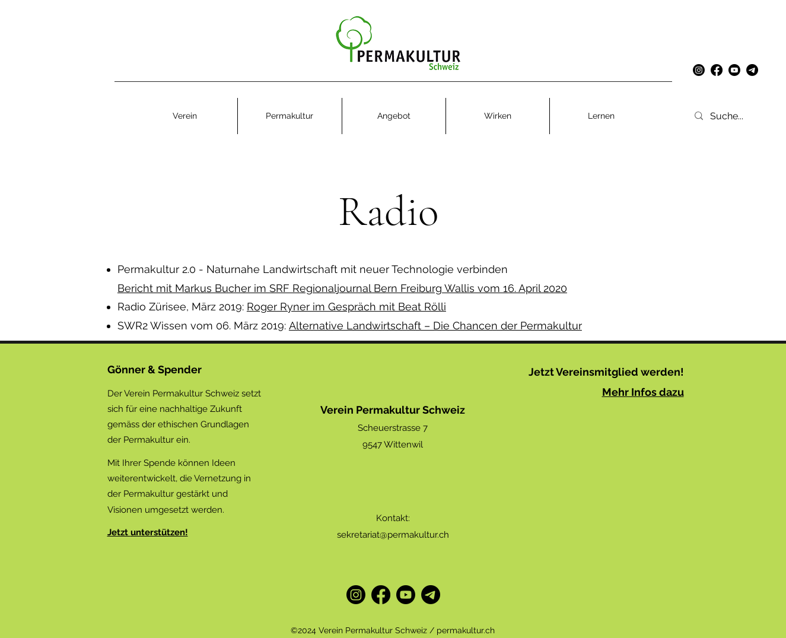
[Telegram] (430, 594)
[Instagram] (699, 70)
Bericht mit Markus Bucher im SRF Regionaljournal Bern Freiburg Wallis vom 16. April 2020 (342, 288)
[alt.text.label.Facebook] (717, 70)
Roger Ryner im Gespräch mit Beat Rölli (346, 306)
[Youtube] (734, 70)
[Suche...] (742, 116)
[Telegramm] (752, 70)
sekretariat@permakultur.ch (393, 534)
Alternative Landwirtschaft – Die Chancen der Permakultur (435, 325)
